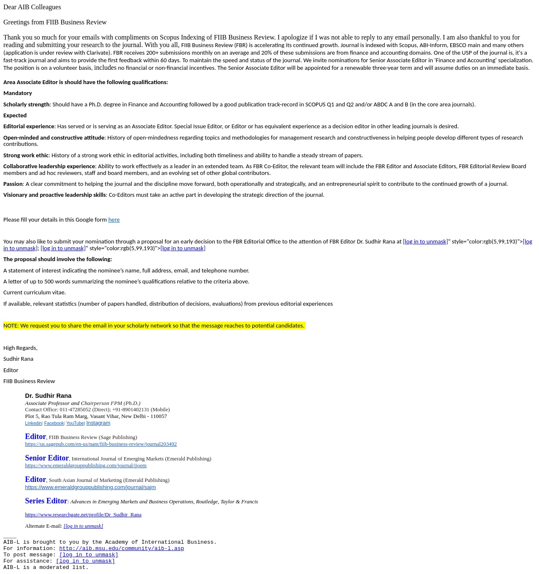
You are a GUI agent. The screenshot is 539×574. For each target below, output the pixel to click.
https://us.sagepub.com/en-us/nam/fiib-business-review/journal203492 (101, 444)
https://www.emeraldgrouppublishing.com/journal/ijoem (86, 465)
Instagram (98, 423)
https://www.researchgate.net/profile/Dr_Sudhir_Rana (83, 515)
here (114, 219)
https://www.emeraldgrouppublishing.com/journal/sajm (90, 487)
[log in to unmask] (425, 241)
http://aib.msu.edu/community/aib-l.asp (121, 548)
